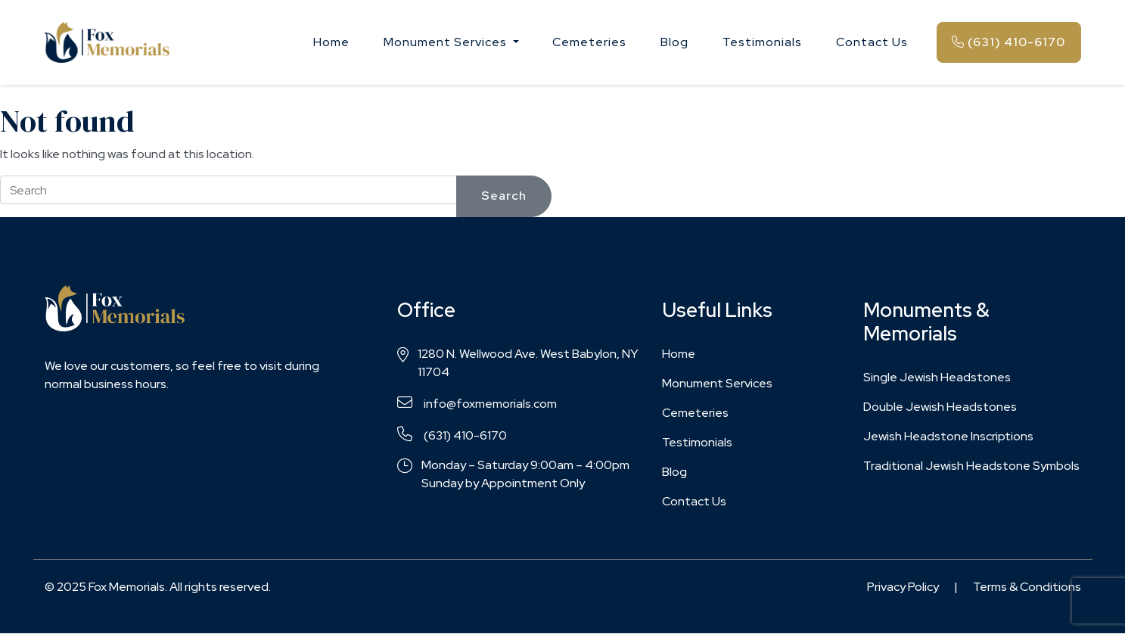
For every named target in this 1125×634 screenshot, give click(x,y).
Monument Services (717, 383)
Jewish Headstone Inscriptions (948, 436)
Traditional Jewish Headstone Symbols (971, 466)
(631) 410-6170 (1008, 42)
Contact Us (872, 42)
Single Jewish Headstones (937, 377)
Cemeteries (589, 42)
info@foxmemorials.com (477, 403)
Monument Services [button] (447, 42)
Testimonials (762, 42)
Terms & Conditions (1027, 587)
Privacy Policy (903, 587)
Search (504, 196)
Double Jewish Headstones (940, 407)
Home (331, 42)
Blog (674, 42)
